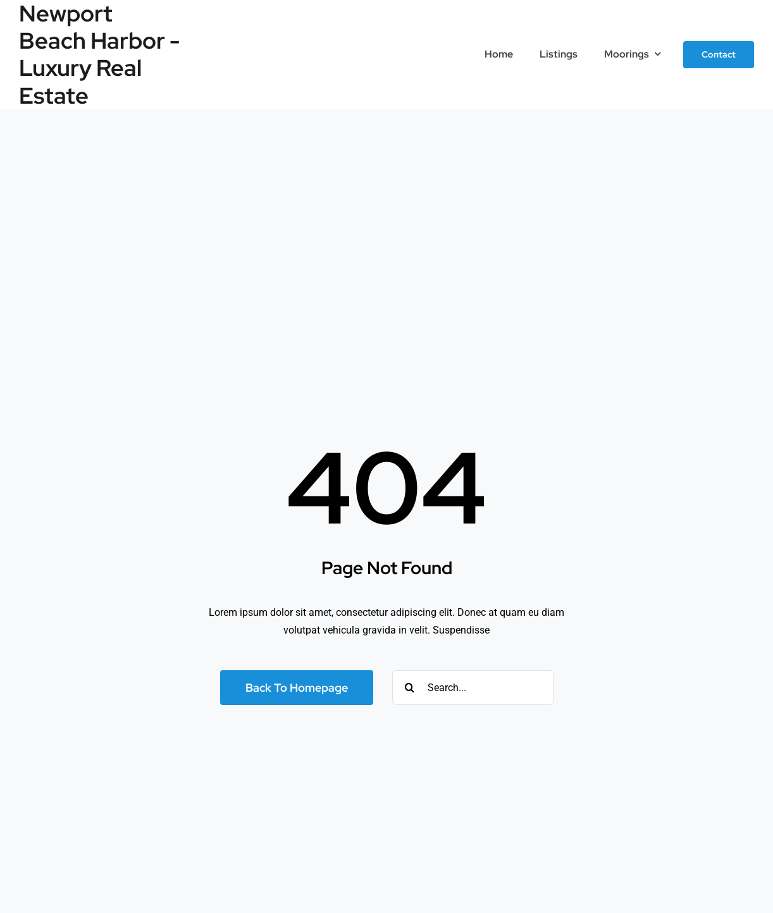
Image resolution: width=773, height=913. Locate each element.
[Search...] (472, 687)
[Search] (409, 687)
